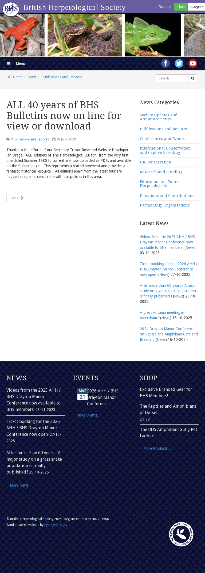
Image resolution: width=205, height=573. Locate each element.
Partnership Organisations (165, 205)
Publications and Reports (61, 77)
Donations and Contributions (167, 195)
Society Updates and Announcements (159, 117)
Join (180, 7)
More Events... (88, 415)
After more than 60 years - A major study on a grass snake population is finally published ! (168, 290)
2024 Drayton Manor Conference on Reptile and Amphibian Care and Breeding (169, 334)
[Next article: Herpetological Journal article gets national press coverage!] (17, 198)
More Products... (157, 448)
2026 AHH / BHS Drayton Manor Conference (103, 397)
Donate (163, 7)
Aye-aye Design (55, 525)
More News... (20, 485)
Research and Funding (161, 172)
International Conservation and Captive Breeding (165, 150)
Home (17, 77)
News (31, 77)
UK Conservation (155, 162)
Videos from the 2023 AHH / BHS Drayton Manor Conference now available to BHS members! (167, 242)
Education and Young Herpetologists (160, 183)
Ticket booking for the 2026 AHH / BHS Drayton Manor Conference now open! (168, 269)
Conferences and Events (162, 138)
